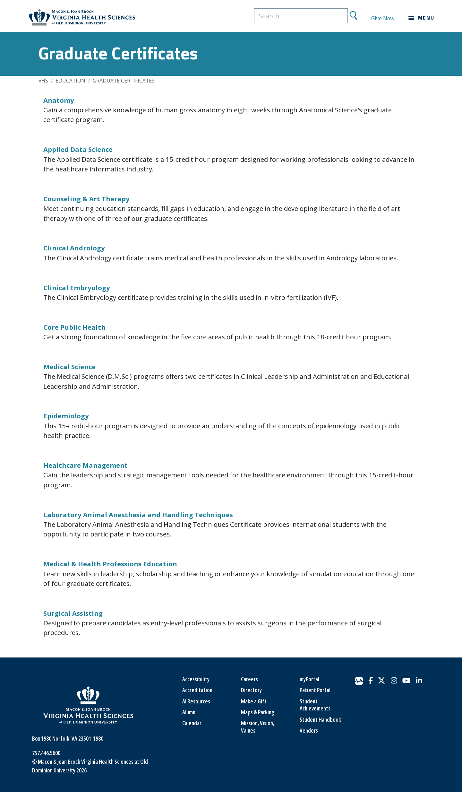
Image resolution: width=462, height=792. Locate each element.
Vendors (309, 730)
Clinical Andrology (74, 247)
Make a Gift (254, 701)
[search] (301, 15)
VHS (43, 80)
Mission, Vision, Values (257, 726)
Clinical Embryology (76, 287)
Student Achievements (315, 704)
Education (70, 80)
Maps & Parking (257, 712)
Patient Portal (315, 690)
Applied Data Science (78, 149)
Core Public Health (74, 327)
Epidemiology (66, 415)
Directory (251, 690)
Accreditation (197, 690)
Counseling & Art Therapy (86, 198)
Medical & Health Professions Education (110, 563)
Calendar (191, 723)
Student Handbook (320, 719)
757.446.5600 (46, 753)
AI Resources (196, 701)
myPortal (309, 679)
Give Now (383, 18)
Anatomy (58, 100)
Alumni (189, 712)
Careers (249, 679)
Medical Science (69, 366)
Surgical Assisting (73, 613)
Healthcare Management (85, 465)
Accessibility (196, 679)
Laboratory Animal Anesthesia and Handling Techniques (138, 514)
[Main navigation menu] (421, 18)
